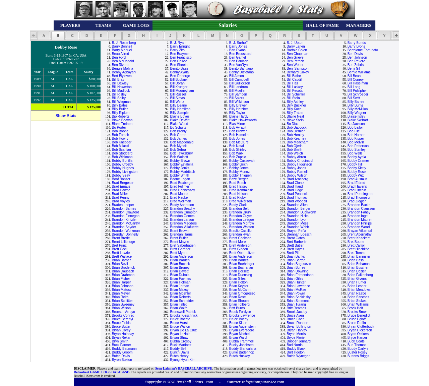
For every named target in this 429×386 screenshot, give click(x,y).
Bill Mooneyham (182, 90)
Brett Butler (295, 245)
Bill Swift (354, 98)
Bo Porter (119, 127)
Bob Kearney (296, 138)
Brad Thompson (359, 197)
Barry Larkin (296, 46)
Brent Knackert (359, 238)
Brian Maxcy (179, 290)
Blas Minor (237, 124)
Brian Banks (296, 256)
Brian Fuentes (180, 278)
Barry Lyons (356, 46)
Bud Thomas (357, 345)
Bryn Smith (120, 341)
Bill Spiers (236, 98)
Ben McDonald (123, 61)
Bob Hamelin (238, 135)
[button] (44, 36)
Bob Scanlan (121, 149)
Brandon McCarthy (126, 223)
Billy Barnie (356, 102)
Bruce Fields (121, 323)
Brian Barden (180, 260)
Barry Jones (238, 46)
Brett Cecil (119, 249)
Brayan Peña (296, 231)
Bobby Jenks (179, 168)
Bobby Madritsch (182, 172)
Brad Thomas (297, 197)
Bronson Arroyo (123, 312)
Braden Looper (123, 205)
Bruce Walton (180, 326)
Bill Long (354, 87)
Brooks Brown (358, 312)
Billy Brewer (238, 105)
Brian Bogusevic (299, 264)
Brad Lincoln (357, 190)
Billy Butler (120, 109)
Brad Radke (179, 197)
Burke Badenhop (241, 352)
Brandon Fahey (359, 212)
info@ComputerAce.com (263, 381)
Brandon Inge (358, 216)
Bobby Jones (239, 168)
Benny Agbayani (124, 72)
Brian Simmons (298, 301)
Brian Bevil (120, 264)
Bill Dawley (120, 83)
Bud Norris (295, 345)
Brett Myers (178, 253)
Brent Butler (179, 238)
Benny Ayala (179, 72)
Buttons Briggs (358, 356)
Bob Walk (236, 153)
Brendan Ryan (240, 234)
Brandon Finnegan (125, 216)
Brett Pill (293, 253)
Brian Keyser (238, 286)
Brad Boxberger (182, 183)
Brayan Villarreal (360, 231)
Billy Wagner (357, 113)
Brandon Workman (126, 231)
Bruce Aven (295, 315)
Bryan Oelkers (358, 334)
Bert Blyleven (122, 76)
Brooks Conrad (123, 315)
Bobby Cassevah (242, 161)
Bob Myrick (178, 146)
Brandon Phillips (360, 223)
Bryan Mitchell (239, 334)
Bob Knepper (121, 142)
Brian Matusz (121, 290)
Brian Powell (296, 293)
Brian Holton (238, 282)
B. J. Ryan (178, 43)
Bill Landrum (238, 87)
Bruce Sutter (121, 326)
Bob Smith (294, 149)
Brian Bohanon (359, 264)
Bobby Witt (356, 175)
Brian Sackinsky (299, 297)
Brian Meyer (121, 293)
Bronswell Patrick (183, 312)
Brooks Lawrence (242, 315)
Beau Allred (120, 54)
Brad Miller (120, 194)
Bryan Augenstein (242, 326)
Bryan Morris (296, 334)
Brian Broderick (123, 267)
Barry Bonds (357, 43)
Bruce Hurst (179, 323)
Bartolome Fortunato (363, 50)
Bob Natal (236, 146)
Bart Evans (237, 50)
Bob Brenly (178, 131)
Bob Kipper (356, 138)
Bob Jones (237, 138)
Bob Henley (295, 135)
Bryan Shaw (179, 337)
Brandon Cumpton (183, 212)
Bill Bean (354, 76)
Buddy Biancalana (242, 348)
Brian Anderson (181, 256)
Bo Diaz (293, 124)
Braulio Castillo (240, 231)
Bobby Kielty (357, 168)
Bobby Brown (180, 161)
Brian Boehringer (241, 264)
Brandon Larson (182, 219)
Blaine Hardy (238, 116)
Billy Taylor (237, 113)
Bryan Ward (238, 337)
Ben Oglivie (178, 61)
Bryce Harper (357, 337)
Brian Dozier (357, 271)
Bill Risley (119, 94)
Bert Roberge (180, 76)
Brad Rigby (237, 197)
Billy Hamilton (180, 109)
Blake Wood (179, 124)
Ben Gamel (237, 57)
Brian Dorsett (239, 271)
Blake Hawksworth (243, 120)
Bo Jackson (356, 124)
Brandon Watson (241, 227)
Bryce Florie (296, 337)
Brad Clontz (295, 183)
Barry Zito (177, 50)
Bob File (354, 131)
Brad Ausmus (357, 179)
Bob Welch (295, 153)
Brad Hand (295, 186)
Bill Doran (177, 83)
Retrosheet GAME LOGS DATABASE (101, 372)
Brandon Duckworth (301, 212)
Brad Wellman (180, 201)
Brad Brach (237, 183)
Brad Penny (120, 197)
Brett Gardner (180, 249)
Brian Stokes (357, 301)
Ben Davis (355, 54)
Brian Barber (121, 260)
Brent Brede (121, 238)
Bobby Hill (355, 164)
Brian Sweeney (123, 304)
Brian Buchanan (241, 267)
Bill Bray (118, 79)
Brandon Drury (240, 212)
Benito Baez (179, 68)
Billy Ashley (295, 102)
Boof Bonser (121, 179)
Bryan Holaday (123, 334)
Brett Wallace (122, 256)
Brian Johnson (122, 286)
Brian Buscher (358, 267)
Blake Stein (295, 120)
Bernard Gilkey (298, 72)
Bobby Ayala (357, 157)
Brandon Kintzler (124, 219)
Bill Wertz (177, 102)
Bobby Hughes (123, 168)
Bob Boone (120, 131)
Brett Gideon (238, 249)
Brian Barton (296, 260)
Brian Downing (298, 271)
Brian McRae (296, 290)
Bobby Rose (357, 172)
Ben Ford (119, 57)
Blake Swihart (358, 120)
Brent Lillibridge (123, 242)
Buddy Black (296, 348)
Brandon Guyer (240, 216)
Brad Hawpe (121, 190)
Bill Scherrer (296, 94)
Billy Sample (179, 113)
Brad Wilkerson (240, 201)
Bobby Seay (121, 175)
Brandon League (241, 219)
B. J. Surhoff (238, 43)
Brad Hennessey (182, 190)
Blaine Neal (295, 116)
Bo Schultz (178, 127)
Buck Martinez (180, 345)
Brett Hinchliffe (358, 249)
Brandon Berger (299, 208)
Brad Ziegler (357, 201)
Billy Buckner (296, 105)
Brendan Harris (181, 234)
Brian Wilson (121, 308)
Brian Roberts (180, 297)
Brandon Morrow (241, 223)
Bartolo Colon (297, 50)
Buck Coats (356, 341)
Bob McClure (239, 142)
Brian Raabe (357, 293)
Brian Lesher (357, 286)
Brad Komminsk (241, 190)
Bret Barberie (297, 242)
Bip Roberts (120, 116)
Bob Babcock (297, 127)
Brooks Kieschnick (184, 315)
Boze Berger (238, 179)
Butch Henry (179, 356)
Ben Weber (295, 65)
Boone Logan (180, 179)
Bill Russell (178, 94)
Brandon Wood (359, 227)
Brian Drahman (123, 275)
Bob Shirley (237, 149)
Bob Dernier (296, 131)
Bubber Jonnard (299, 341)
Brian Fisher (121, 278)
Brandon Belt (239, 208)
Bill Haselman (358, 83)
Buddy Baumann (124, 348)
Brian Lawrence (298, 286)
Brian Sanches (358, 297)
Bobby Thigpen (240, 175)
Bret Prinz (119, 245)
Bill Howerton (122, 87)
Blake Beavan (122, 120)
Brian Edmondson (300, 275)
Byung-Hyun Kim (182, 360)
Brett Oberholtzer (242, 253)
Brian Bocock (180, 264)
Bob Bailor (355, 127)
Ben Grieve (295, 57)
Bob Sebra (178, 149)
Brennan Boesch (299, 234)
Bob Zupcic (237, 157)
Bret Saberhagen (183, 245)
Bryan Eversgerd (241, 330)
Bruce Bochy (238, 319)
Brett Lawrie (121, 253)
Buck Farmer (121, 345)
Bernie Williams (359, 72)
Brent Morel (238, 242)
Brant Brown (179, 231)
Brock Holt (355, 308)
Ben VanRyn (238, 65)
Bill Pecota (295, 90)
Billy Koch (294, 109)
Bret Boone (356, 242)
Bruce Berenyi (122, 319)
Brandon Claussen (361, 208)
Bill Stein (293, 98)
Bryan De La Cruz (183, 330)
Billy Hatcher (238, 109)
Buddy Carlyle (358, 348)
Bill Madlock (121, 90)
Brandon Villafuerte (184, 227)
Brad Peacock (297, 194)
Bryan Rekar (121, 337)
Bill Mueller (237, 90)
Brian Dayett (179, 271)
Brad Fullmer (179, 186)
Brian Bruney (180, 267)
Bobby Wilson (297, 175)
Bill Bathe (294, 76)
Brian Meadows (359, 290)
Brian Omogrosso (242, 293)
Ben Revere (356, 61)
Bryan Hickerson (360, 330)
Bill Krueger (179, 87)
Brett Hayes (295, 249)
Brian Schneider (182, 301)
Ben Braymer (180, 54)
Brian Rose (237, 297)
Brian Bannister (359, 256)
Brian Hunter (296, 282)
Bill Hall (292, 83)
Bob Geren (178, 135)
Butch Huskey (239, 356)
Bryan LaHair (180, 334)
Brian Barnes (239, 260)
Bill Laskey (295, 87)
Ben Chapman (297, 54)
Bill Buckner (179, 79)
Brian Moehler (180, 293)
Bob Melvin (356, 142)
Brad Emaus (121, 186)
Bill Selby (119, 98)
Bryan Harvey (297, 330)
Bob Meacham (297, 142)
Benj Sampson (298, 68)
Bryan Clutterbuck (361, 326)
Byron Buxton (122, 360)
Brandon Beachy (182, 208)
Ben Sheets (179, 65)
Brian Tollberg (239, 304)
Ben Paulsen (238, 61)
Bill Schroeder (358, 94)
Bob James (178, 138)
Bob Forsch (120, 135)
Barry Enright (180, 46)
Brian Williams (358, 304)
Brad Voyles (121, 201)
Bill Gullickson (239, 83)
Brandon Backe (359, 205)
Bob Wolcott (179, 157)
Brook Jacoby (297, 312)
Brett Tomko (356, 253)
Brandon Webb (298, 227)
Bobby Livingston (124, 172)
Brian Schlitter (122, 301)
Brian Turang (296, 304)
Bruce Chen (296, 319)
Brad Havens (357, 186)
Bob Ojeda (295, 146)
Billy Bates (120, 105)
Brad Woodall (297, 201)
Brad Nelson (238, 194)
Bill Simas (177, 98)
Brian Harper (121, 282)
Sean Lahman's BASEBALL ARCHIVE (183, 368)
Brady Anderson (182, 205)
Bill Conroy (356, 79)
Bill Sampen (238, 94)
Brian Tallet (178, 304)
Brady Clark (238, 205)
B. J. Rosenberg (124, 43)
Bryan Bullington (299, 326)
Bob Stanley (357, 149)
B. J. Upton (295, 43)
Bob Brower (238, 131)
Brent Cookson (240, 238)
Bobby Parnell (297, 172)
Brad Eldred (356, 183)
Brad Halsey (238, 186)
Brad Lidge (295, 190)
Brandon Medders (183, 223)
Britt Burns (237, 308)
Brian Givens (357, 278)
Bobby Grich (238, 164)
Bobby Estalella (181, 164)
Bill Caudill (295, 79)
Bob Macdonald (182, 142)
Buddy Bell (178, 348)
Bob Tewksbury (181, 153)
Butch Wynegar (298, 356)
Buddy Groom (122, 352)
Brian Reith (120, 297)
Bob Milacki (120, 146)
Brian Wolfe (179, 308)
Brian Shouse (239, 301)
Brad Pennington (360, 194)
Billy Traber (295, 113)
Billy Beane (178, 105)
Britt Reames (296, 308)
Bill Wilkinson (239, 102)
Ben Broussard (240, 54)
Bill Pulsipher (357, 90)
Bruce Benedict (359, 315)
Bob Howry (120, 138)
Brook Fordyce (240, 312)
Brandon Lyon (297, 219)
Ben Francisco (181, 57)
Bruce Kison (238, 323)
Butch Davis (121, 356)
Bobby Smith (179, 175)
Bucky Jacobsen (241, 345)
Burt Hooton (296, 352)
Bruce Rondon (297, 323)
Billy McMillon (358, 109)
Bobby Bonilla (122, 161)
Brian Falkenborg (360, 275)
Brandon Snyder (124, 227)
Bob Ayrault (237, 127)
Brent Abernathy (360, 234)
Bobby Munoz (239, 172)
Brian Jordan (179, 286)
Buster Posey (357, 352)
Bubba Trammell (241, 341)
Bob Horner (356, 135)
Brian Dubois (179, 275)
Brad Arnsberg (297, 179)
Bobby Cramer (358, 161)
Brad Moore (179, 194)
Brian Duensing (240, 275)
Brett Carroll (356, 245)
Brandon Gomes (182, 216)
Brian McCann (239, 290)
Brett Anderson (240, 245)
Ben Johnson (357, 57)
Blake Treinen (122, 124)
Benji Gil (354, 68)
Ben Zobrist (356, 65)
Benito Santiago (241, 68)
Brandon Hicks (298, 216)
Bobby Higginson (299, 164)
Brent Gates (296, 238)
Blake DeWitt (180, 120)
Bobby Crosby (122, 164)
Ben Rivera (120, 65)
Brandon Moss (297, 223)
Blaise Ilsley (356, 116)
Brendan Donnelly (125, 234)
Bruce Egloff (357, 319)
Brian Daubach (123, 271)
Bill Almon (236, 76)
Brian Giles (237, 278)
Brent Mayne (179, 242)
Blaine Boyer (179, 116)
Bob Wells (355, 153)
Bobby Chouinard (300, 161)
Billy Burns (355, 105)
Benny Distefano (241, 72)
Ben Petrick (295, 61)
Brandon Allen (297, 205)
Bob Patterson (358, 146)
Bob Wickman (122, 157)
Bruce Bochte (180, 319)
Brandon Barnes (124, 208)
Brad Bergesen (123, 183)
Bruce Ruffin (357, 323)
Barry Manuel (122, 50)
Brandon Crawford (125, 212)
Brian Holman (180, 282)
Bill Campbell (239, 79)
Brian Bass (356, 260)
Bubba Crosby (180, 341)
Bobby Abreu (296, 157)
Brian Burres (296, 267)
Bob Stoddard (122, 153)
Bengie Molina (122, 68)
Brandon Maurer (360, 219)
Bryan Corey (121, 330)
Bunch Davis (179, 352)
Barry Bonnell (122, 46)
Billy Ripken (120, 113)
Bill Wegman (121, 102)
